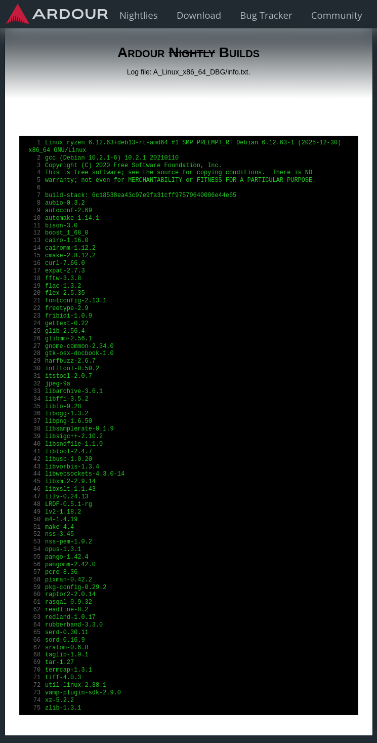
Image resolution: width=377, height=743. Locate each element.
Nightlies (138, 15)
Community (336, 15)
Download (199, 15)
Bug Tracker (266, 15)
